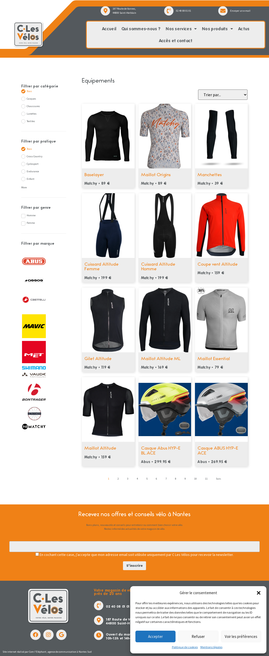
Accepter (155, 636)
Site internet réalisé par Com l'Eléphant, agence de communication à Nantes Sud (47, 651)
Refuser (198, 636)
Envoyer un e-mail (240, 10)
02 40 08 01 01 (183, 10)
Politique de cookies (185, 647)
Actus (244, 28)
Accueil (109, 28)
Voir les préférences (241, 636)
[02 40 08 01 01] (168, 11)
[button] (258, 592)
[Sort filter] (223, 95)
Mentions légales (211, 647)
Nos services (181, 29)
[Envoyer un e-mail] (223, 11)
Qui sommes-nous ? (141, 28)
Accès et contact (176, 40)
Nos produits (217, 29)
